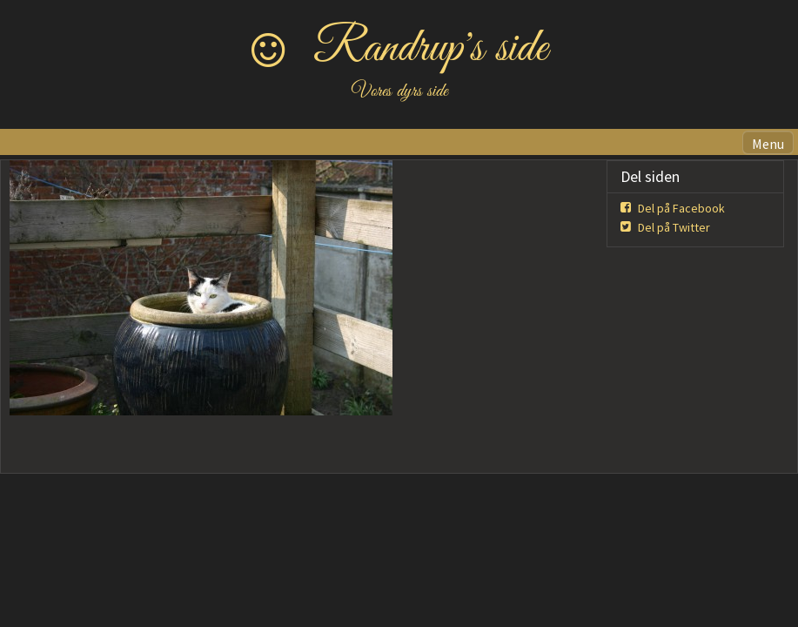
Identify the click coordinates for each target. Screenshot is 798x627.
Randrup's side (430, 48)
